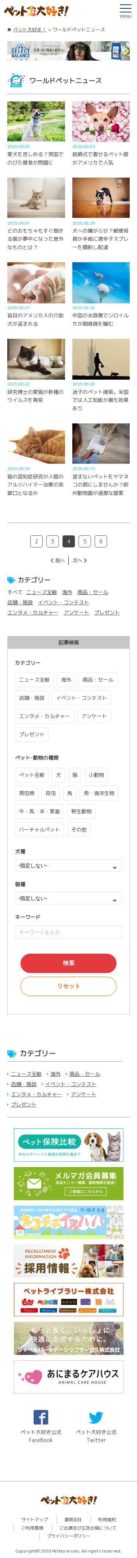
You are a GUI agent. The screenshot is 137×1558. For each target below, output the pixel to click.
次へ (77, 560)
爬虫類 (26, 793)
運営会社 (73, 1519)
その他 (79, 829)
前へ (60, 560)
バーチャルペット (39, 829)
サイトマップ (35, 1519)
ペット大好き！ (29, 29)
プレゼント (107, 612)
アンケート (76, 612)
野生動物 (81, 811)
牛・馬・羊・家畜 (39, 811)
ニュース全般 (41, 592)
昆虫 (51, 793)
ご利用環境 (32, 1528)
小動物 (96, 774)
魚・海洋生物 (99, 793)
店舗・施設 (20, 602)
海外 (67, 592)
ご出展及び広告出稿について (88, 1528)
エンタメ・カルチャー (32, 612)
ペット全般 (32, 774)
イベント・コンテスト (63, 602)
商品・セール (92, 592)
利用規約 (107, 1519)
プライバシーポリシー (69, 1536)
